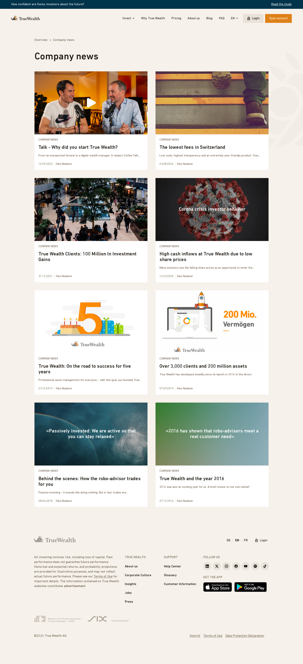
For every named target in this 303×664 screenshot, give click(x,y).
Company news (48, 139)
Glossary (170, 575)
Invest (128, 18)
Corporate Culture (138, 575)
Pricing (176, 18)
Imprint (195, 636)
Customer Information (180, 584)
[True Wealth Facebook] (236, 566)
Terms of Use (103, 576)
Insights (130, 584)
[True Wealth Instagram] (226, 566)
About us (194, 18)
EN (234, 18)
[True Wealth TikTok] (265, 566)
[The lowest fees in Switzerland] (212, 120)
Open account (278, 18)
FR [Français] (246, 540)
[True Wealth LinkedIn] (207, 566)
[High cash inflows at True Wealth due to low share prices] (212, 230)
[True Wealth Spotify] (255, 566)
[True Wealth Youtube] (246, 566)
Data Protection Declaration (244, 636)
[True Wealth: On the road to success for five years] (90, 342)
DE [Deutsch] (228, 540)
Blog (209, 18)
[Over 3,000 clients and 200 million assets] (212, 342)
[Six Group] (108, 619)
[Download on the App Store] (217, 587)
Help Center (172, 566)
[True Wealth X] (217, 566)
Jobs (128, 593)
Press (129, 601)
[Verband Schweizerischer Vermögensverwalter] (57, 619)
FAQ (221, 18)
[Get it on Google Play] (250, 587)
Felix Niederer (64, 164)
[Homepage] (25, 18)
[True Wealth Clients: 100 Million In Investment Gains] (90, 230)
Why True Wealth (153, 18)
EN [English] (237, 540)
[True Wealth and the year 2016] (212, 455)
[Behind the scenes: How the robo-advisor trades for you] (90, 455)
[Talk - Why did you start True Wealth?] (90, 120)
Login (253, 18)
